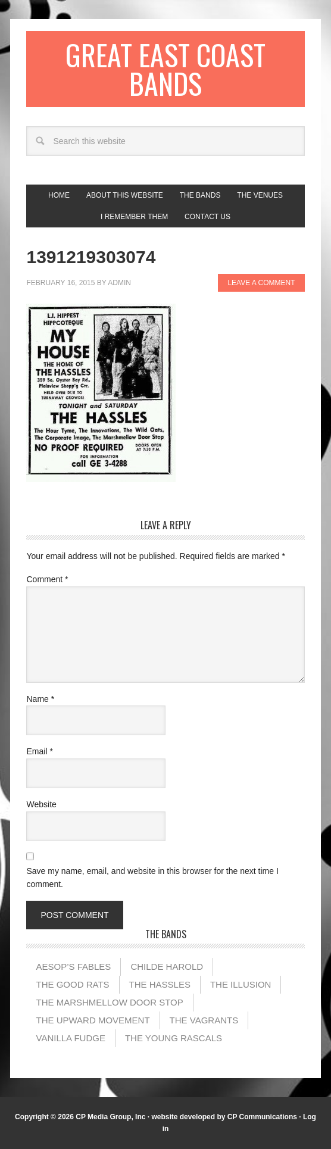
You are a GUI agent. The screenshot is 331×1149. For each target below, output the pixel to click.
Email (39, 751)
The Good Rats (72, 984)
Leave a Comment (261, 283)
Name (40, 699)
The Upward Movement (92, 1020)
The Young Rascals (173, 1038)
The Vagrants (204, 1020)
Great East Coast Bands (165, 68)
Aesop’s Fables (73, 966)
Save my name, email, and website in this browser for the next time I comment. (152, 877)
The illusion (240, 984)
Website (41, 804)
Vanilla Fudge (70, 1038)
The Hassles (160, 984)
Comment (47, 579)
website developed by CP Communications (224, 1117)
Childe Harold (166, 966)
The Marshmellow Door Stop (109, 1002)
